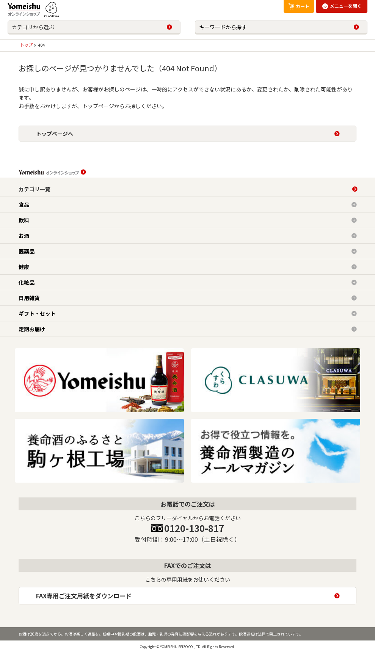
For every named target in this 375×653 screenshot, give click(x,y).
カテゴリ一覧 (34, 189)
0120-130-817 (194, 528)
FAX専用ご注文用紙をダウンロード (84, 595)
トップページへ (54, 133)
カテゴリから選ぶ (33, 27)
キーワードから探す (223, 27)
